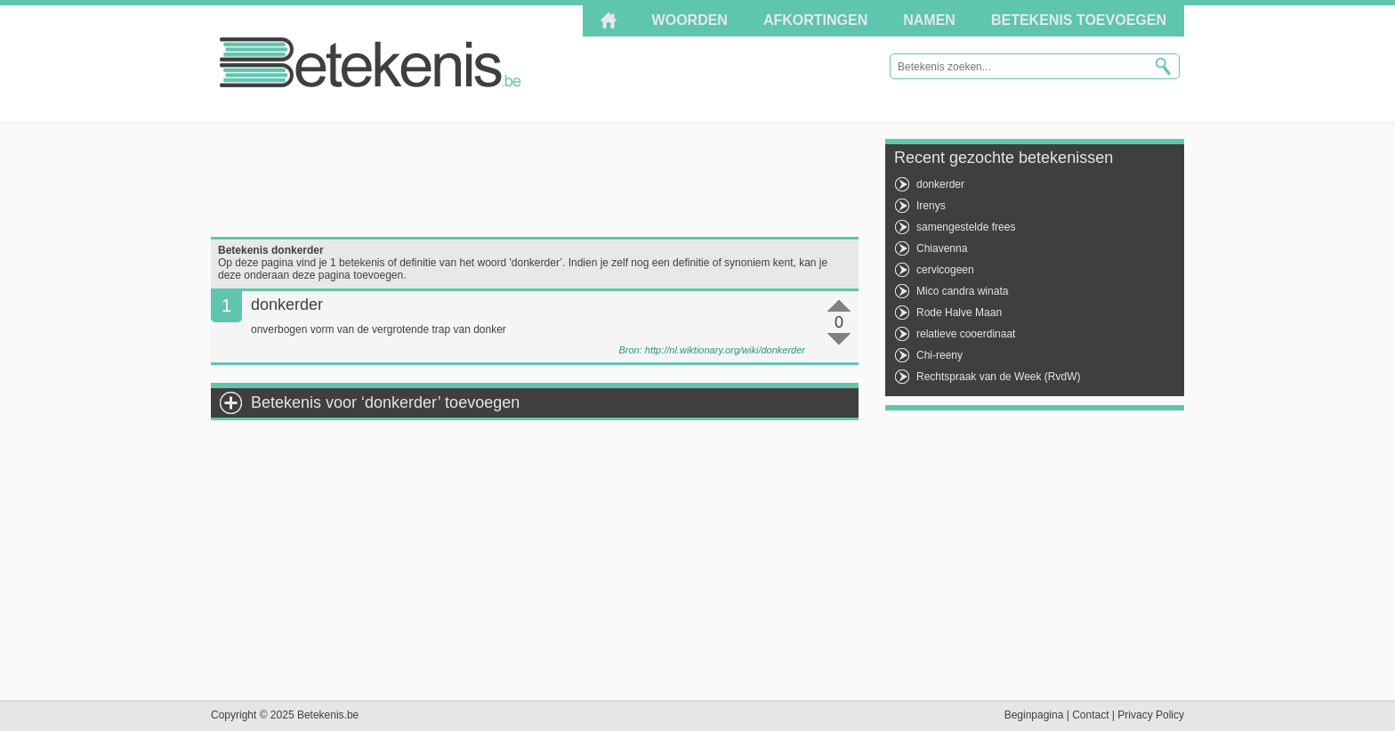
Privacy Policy (1150, 715)
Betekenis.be (370, 62)
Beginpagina (1034, 715)
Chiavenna (941, 248)
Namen (929, 20)
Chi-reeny (939, 355)
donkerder (940, 184)
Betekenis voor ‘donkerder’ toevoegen (385, 402)
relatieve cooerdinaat (965, 334)
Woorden (690, 20)
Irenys (931, 205)
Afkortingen (815, 20)
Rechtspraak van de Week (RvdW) (998, 376)
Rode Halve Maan (959, 312)
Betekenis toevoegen (1078, 20)
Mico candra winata (962, 291)
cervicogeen (945, 270)
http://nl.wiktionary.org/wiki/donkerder (725, 350)
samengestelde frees (965, 227)
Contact (1090, 715)
